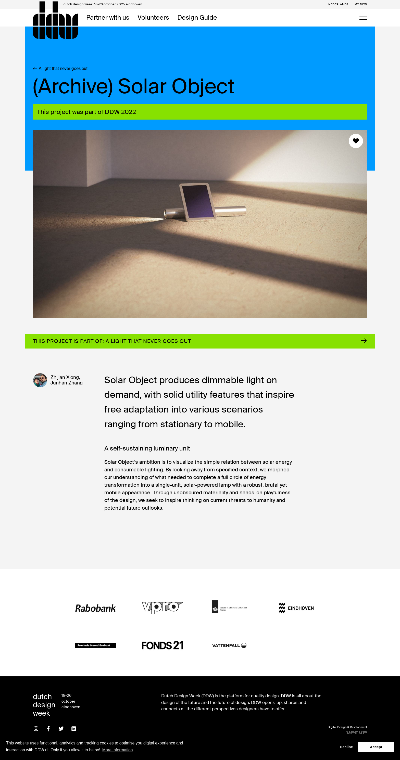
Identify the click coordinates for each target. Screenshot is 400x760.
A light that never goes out (60, 69)
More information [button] (117, 750)
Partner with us (107, 17)
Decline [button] (346, 747)
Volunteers (153, 17)
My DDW (361, 4)
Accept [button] (376, 747)
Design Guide (197, 17)
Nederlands (338, 4)
